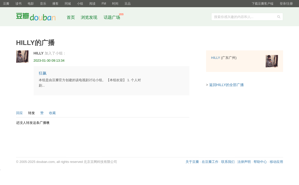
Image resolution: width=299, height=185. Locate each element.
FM (104, 3)
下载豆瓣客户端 (262, 3)
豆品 (127, 3)
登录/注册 (286, 3)
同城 (68, 3)
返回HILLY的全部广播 (226, 85)
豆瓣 (6, 3)
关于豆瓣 (192, 162)
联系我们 (228, 162)
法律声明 (244, 162)
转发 (31, 113)
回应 (19, 113)
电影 (31, 3)
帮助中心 (260, 162)
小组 (80, 3)
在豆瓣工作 (210, 162)
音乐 (43, 3)
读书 (18, 3)
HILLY (39, 53)
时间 (115, 3)
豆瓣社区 (39, 17)
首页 (71, 17)
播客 (55, 3)
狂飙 (42, 73)
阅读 (92, 3)
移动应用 (276, 162)
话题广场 (112, 17)
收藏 (52, 113)
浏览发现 (89, 17)
